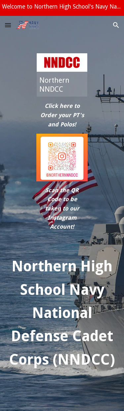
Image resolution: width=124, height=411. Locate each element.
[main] (62, 115)
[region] (62, 8)
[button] (8, 25)
